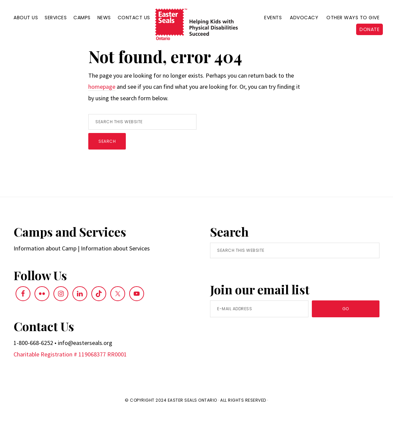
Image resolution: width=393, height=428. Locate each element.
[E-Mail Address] (259, 323)
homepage (101, 101)
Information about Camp (45, 263)
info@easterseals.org (85, 358)
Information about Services (115, 263)
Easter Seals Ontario (192, 415)
